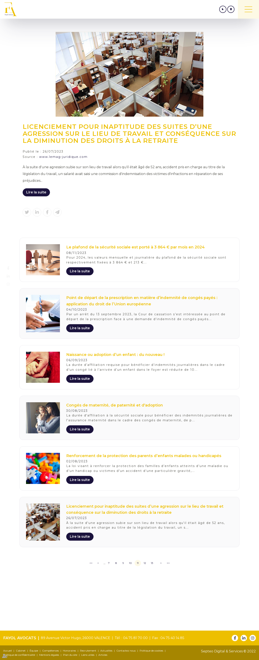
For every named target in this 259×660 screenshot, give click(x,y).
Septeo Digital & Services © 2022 (228, 651)
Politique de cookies (151, 650)
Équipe (34, 650)
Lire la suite (36, 192)
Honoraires (69, 650)
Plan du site (70, 654)
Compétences (50, 650)
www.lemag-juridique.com (63, 157)
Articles (102, 654)
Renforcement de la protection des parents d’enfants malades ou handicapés (143, 455)
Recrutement (88, 650)
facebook (12, 268)
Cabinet (21, 650)
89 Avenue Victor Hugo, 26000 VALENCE (75, 638)
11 (138, 563)
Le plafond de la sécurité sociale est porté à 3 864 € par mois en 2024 (135, 247)
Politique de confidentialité (19, 654)
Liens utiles (87, 654)
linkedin (12, 276)
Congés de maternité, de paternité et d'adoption (114, 405)
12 (145, 563)
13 (152, 563)
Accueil (7, 650)
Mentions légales (49, 654)
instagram (12, 284)
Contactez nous (126, 650)
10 (130, 563)
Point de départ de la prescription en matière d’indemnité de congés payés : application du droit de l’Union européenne (142, 300)
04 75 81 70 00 (134, 638)
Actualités (106, 650)
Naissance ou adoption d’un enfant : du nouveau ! (115, 354)
